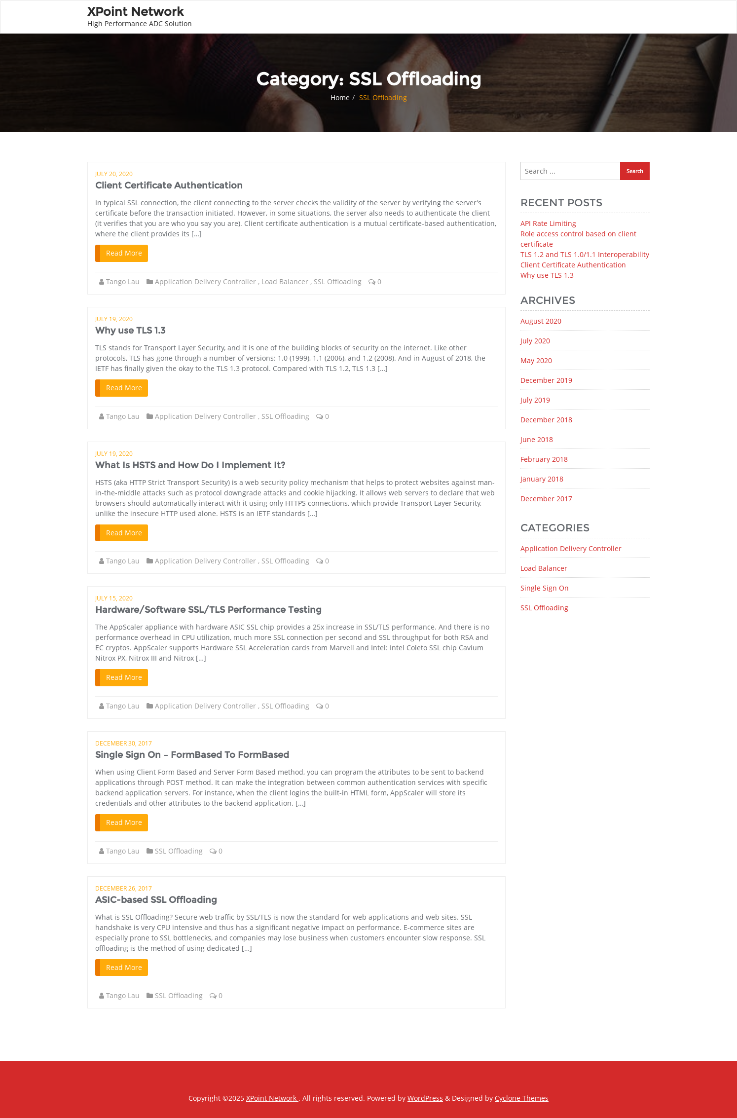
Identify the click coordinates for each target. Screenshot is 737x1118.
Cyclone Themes (522, 1098)
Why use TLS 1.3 (130, 330)
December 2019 (546, 380)
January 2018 (541, 479)
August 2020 (540, 321)
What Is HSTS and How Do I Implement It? (190, 465)
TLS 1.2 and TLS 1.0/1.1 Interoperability (584, 254)
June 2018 (536, 439)
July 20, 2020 (114, 174)
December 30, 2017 (123, 743)
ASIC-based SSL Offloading (156, 899)
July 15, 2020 (114, 598)
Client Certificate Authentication (169, 185)
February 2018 (544, 459)
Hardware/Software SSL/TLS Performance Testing (208, 609)
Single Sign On (544, 588)
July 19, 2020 (114, 319)
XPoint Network (272, 1098)
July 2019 (535, 400)
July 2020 (535, 340)
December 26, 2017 (123, 888)
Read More (124, 253)
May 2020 (536, 360)
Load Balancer (284, 281)
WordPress (425, 1098)
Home (340, 97)
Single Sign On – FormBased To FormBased (192, 754)
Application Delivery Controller (205, 281)
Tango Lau (123, 281)
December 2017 (546, 498)
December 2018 (546, 419)
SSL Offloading (338, 281)
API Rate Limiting (548, 223)
